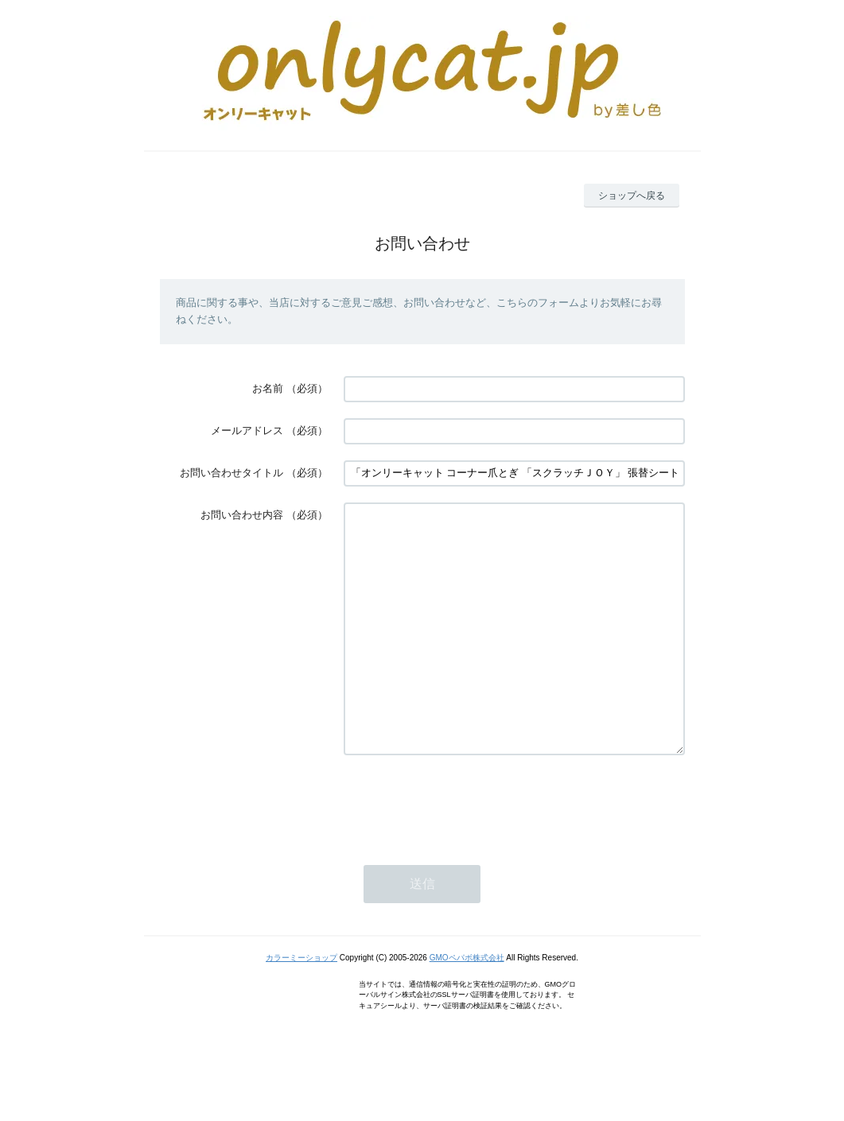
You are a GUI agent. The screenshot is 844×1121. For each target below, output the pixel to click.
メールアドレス (247, 430)
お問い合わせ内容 (241, 515)
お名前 (267, 388)
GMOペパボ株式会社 (467, 1005)
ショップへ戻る (631, 195)
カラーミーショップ (301, 1005)
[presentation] (464, 850)
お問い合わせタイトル (231, 473)
